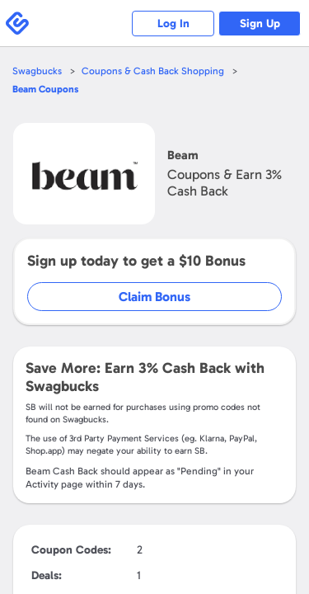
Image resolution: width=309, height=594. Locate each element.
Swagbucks (37, 71)
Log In (173, 23)
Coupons (45, 89)
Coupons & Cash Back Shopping (153, 71)
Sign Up (260, 23)
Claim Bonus (154, 296)
